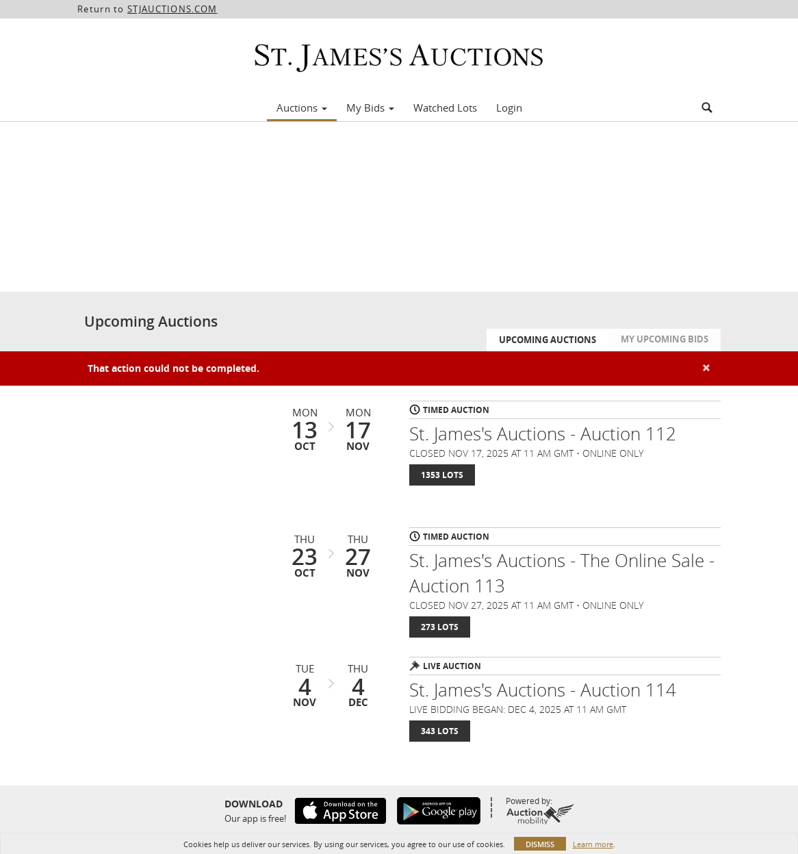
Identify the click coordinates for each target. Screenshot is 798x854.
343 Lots (440, 731)
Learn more (593, 844)
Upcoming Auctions (547, 340)
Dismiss (540, 844)
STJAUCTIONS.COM (172, 9)
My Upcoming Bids (664, 339)
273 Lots (440, 627)
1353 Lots (442, 475)
